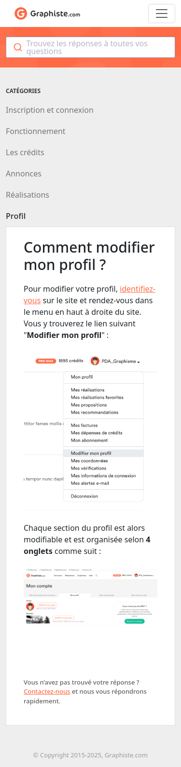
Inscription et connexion (50, 110)
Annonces (24, 173)
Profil (16, 216)
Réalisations (27, 194)
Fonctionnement (36, 131)
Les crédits (25, 152)
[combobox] (90, 47)
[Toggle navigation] (161, 13)
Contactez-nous (47, 691)
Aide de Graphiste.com (47, 13)
